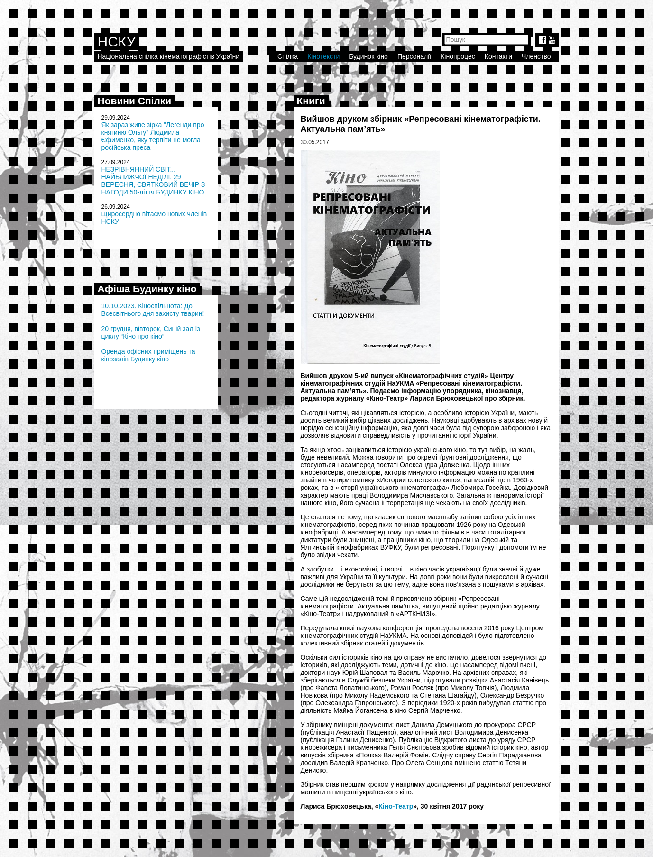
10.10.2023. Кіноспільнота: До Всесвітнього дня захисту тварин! (152, 309)
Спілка (287, 56)
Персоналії (414, 56)
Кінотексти (323, 56)
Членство (536, 56)
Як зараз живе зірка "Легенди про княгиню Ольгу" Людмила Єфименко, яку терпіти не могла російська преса (152, 136)
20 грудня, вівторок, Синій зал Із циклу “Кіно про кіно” (150, 332)
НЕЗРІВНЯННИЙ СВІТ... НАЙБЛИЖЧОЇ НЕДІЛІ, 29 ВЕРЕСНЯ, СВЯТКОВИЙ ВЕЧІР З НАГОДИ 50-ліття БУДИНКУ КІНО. (153, 181)
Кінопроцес (458, 56)
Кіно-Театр (395, 806)
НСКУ (117, 41)
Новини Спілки (135, 100)
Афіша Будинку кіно (147, 288)
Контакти (498, 56)
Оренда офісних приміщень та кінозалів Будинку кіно (148, 355)
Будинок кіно (368, 56)
